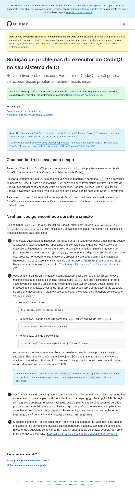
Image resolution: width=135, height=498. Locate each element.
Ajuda (82, 482)
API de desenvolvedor (52, 485)
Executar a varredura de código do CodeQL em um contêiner (82, 433)
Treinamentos (71, 485)
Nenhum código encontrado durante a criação (30, 115)
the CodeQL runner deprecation (52, 142)
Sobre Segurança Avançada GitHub (84, 95)
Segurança (64, 482)
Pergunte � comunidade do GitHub (28, 460)
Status (74, 482)
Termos (40, 482)
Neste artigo (13, 106)
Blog (82, 485)
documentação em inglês (85, 9)
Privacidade (51, 482)
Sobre (89, 485)
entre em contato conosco (79, 12)
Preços (112, 482)
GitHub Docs (20, 24)
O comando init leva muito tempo (24, 111)
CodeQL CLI (22, 136)
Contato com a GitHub (97, 482)
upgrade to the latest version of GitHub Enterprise (44, 43)
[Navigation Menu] (124, 23)
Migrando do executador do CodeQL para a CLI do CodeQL (63, 146)
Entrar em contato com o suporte (26, 465)
